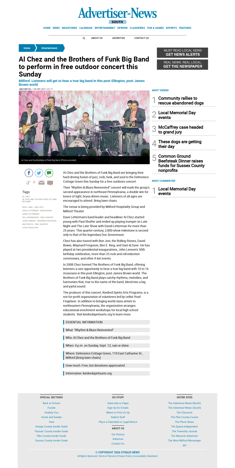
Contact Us (141, 38)
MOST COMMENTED (163, 180)
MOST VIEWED (160, 90)
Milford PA (25, 89)
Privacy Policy (124, 456)
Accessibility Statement (145, 456)
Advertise (118, 38)
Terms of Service (107, 456)
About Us (97, 38)
